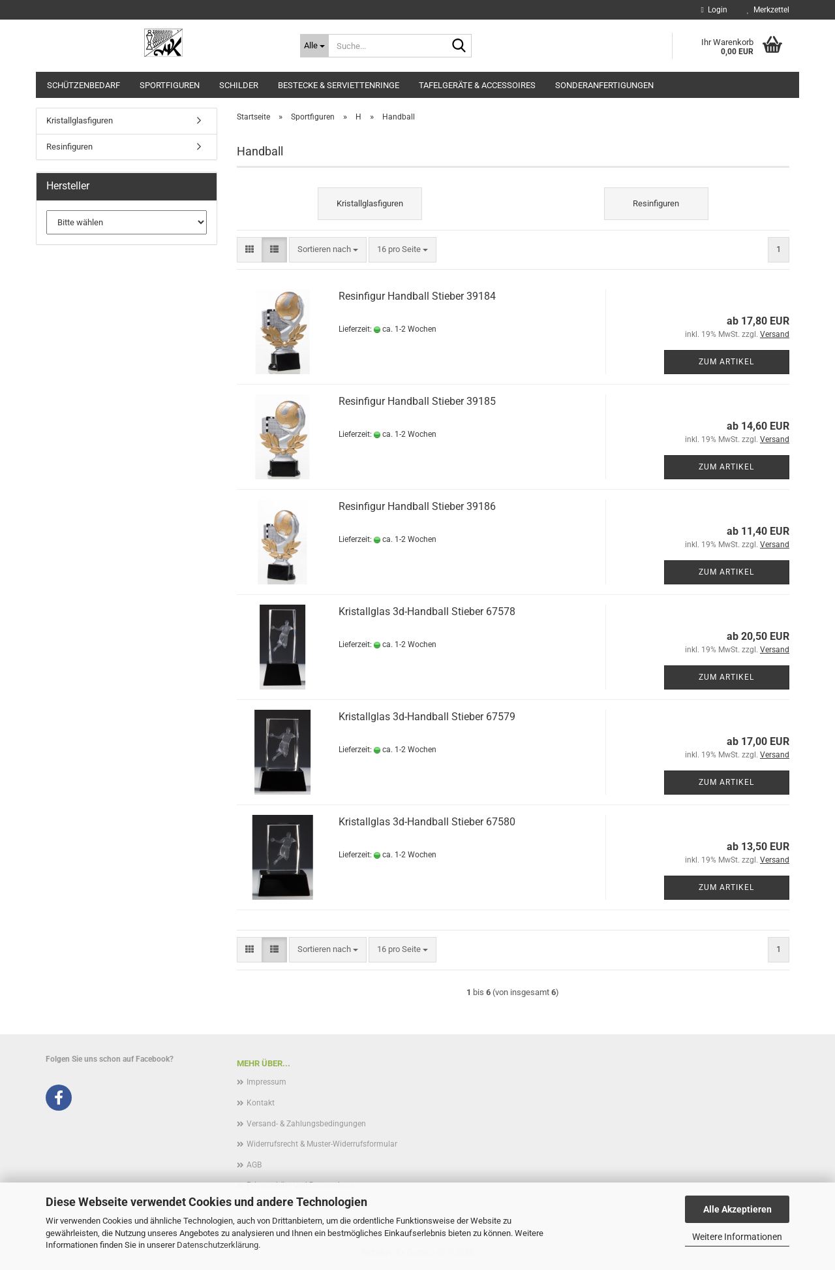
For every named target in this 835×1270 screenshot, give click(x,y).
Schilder (238, 85)
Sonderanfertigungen (604, 85)
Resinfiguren (69, 146)
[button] (249, 249)
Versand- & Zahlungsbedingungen (306, 1123)
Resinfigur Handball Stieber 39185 (417, 401)
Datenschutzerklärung (217, 1245)
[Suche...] (314, 45)
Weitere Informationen (737, 1236)
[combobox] (328, 249)
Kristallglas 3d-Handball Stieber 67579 (427, 716)
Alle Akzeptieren (737, 1209)
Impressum (266, 1082)
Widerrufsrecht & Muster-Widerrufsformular (322, 1144)
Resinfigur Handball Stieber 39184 (417, 296)
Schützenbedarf (83, 85)
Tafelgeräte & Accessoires (477, 85)
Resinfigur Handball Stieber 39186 (417, 506)
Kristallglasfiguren (79, 120)
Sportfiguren (170, 85)
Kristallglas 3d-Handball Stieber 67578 (427, 611)
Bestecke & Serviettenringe (338, 85)
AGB (254, 1164)
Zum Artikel (726, 361)
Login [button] (714, 9)
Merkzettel (768, 9)
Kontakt (261, 1102)
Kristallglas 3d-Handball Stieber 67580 (427, 822)
